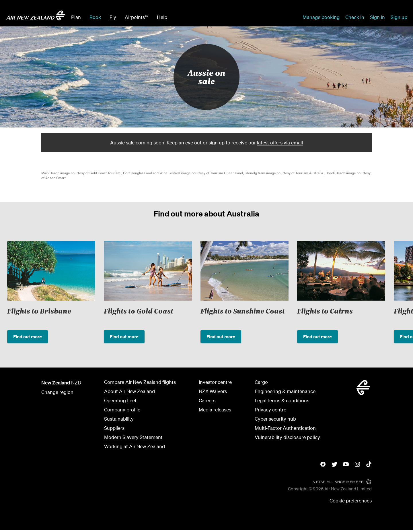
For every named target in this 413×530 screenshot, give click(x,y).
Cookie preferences (351, 501)
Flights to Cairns (325, 311)
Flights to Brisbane (39, 311)
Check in (354, 17)
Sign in (377, 17)
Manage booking (321, 17)
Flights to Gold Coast (138, 311)
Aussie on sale (206, 77)
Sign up (399, 17)
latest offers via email (280, 143)
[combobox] (215, 16)
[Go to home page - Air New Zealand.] (35, 15)
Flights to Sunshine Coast (242, 311)
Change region (57, 392)
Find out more (27, 336)
